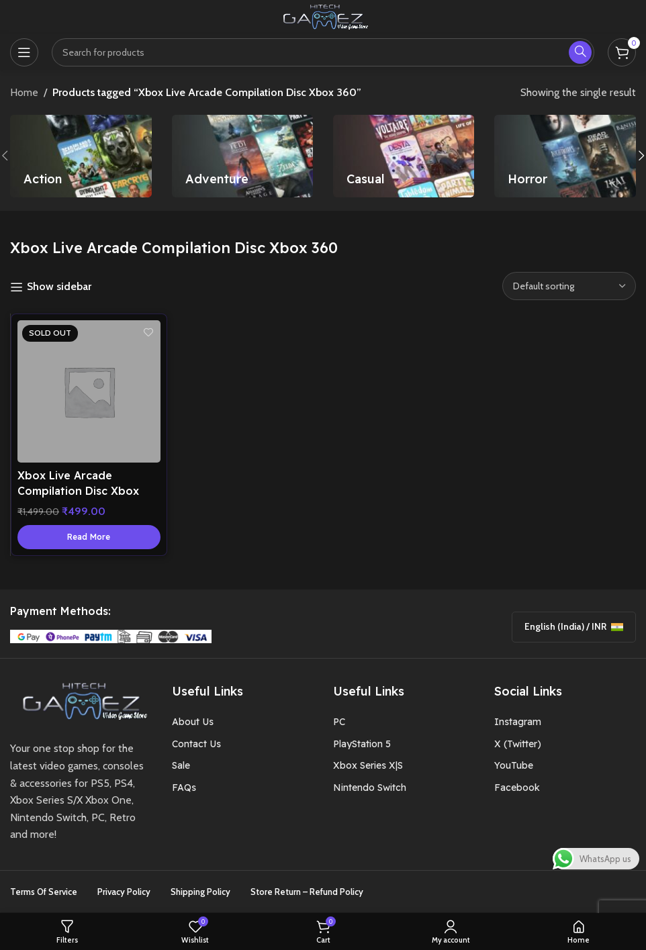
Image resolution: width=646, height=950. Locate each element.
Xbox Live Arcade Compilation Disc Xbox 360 (82, 488)
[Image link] (80, 700)
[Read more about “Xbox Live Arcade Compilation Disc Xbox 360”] (88, 534)
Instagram (517, 722)
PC (339, 722)
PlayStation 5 (362, 745)
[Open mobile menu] (24, 52)
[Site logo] (323, 15)
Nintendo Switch (369, 787)
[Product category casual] (403, 156)
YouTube (513, 766)
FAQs (184, 787)
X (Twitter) (517, 745)
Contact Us (196, 745)
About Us (193, 722)
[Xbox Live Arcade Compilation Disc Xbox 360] (88, 391)
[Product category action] (80, 156)
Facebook (517, 787)
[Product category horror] (564, 156)
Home (24, 92)
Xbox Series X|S (368, 766)
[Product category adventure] (242, 156)
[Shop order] (569, 286)
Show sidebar (59, 287)
